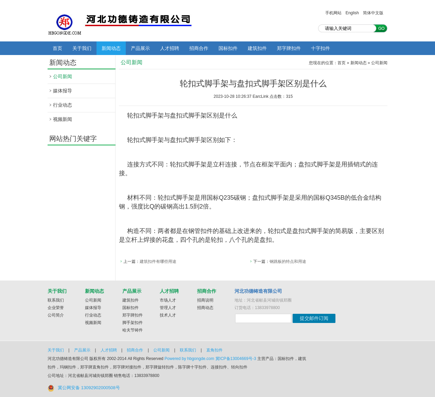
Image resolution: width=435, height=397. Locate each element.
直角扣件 (214, 350)
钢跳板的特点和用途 (287, 261)
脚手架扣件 (132, 322)
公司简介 (56, 315)
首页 (57, 48)
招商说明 (205, 300)
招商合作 (198, 48)
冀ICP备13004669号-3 (235, 358)
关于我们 (81, 48)
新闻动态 (111, 48)
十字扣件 (320, 48)
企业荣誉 (56, 307)
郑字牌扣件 (289, 48)
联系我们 (56, 300)
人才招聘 (169, 48)
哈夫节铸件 (132, 330)
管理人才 (168, 307)
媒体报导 (62, 90)
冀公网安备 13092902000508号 (89, 387)
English (352, 13)
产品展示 (140, 48)
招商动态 (205, 307)
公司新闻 (62, 76)
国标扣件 (228, 48)
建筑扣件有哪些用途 (158, 261)
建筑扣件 (257, 48)
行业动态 (62, 105)
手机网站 (333, 13)
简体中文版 (373, 13)
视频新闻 (62, 119)
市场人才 (168, 300)
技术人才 (168, 315)
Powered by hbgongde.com (189, 358)
